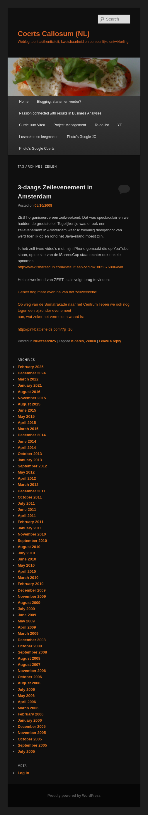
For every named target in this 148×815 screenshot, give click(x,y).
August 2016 (29, 392)
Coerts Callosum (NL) (53, 34)
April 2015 (27, 422)
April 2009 (27, 627)
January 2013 (30, 460)
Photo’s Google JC (81, 137)
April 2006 (27, 702)
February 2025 (30, 367)
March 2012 (28, 484)
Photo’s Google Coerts (37, 149)
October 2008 (30, 646)
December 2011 (31, 491)
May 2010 (26, 565)
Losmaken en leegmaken (38, 137)
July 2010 (26, 553)
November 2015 (32, 398)
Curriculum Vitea (32, 125)
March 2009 (28, 633)
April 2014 (27, 447)
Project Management (70, 125)
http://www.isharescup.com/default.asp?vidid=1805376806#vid (70, 267)
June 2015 (27, 410)
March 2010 (28, 577)
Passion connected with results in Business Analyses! (60, 113)
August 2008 (29, 658)
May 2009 (26, 621)
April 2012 (27, 478)
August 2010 (29, 547)
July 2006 (26, 689)
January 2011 (30, 528)
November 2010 (32, 534)
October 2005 (30, 739)
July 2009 (26, 609)
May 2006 (26, 695)
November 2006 (32, 670)
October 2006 (30, 677)
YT (119, 125)
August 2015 (29, 404)
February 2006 (30, 714)
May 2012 (26, 472)
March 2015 (28, 429)
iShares (77, 341)
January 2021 (30, 385)
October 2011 (30, 497)
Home (23, 102)
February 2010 (30, 584)
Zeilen (91, 341)
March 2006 (28, 708)
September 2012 (32, 466)
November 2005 (32, 732)
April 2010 (27, 571)
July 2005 (26, 751)
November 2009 (32, 596)
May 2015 (26, 416)
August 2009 (29, 602)
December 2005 (31, 726)
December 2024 (31, 373)
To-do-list (102, 125)
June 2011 (27, 509)
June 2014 (27, 441)
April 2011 (27, 515)
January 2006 (30, 720)
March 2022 (28, 379)
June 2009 (27, 615)
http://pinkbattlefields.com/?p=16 (45, 329)
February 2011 (30, 522)
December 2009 (31, 590)
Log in (23, 773)
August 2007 (29, 664)
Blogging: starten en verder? (59, 102)
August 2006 (29, 683)
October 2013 (30, 454)
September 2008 (32, 652)
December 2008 (31, 640)
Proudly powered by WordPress (74, 796)
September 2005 (32, 745)
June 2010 (27, 559)
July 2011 (26, 503)
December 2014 (31, 435)
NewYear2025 (44, 341)
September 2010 (32, 540)
